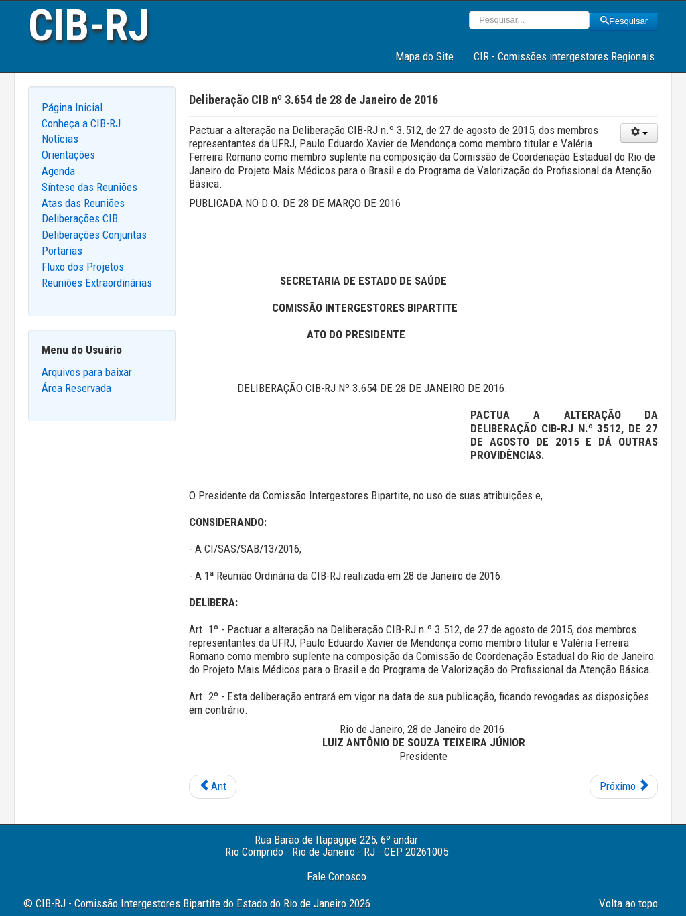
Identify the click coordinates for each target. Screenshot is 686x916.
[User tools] (639, 133)
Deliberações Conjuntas (94, 234)
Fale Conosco (336, 876)
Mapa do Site (424, 56)
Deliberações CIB (80, 218)
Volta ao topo (628, 903)
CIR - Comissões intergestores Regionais (564, 56)
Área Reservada (76, 388)
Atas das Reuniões (83, 203)
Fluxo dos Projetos (83, 266)
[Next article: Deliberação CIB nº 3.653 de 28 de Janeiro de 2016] (624, 787)
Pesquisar (624, 21)
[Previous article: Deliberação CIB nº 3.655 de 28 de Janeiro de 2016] (212, 787)
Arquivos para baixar (87, 372)
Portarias (62, 250)
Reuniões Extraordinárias (97, 282)
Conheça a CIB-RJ (81, 123)
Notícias (60, 138)
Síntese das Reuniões (89, 187)
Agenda (58, 171)
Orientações (68, 154)
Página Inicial (72, 107)
